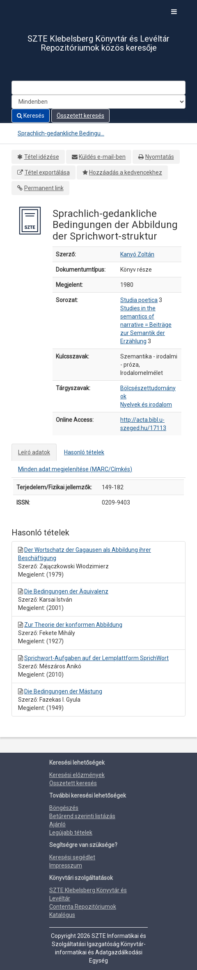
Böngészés (63, 808)
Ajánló (57, 824)
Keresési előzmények (77, 775)
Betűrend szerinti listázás (82, 816)
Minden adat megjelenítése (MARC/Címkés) (75, 469)
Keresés (30, 115)
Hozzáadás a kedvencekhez (125, 172)
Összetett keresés (80, 115)
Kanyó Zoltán (137, 254)
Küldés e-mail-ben (102, 157)
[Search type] (98, 102)
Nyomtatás (159, 157)
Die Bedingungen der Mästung (63, 691)
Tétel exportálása (47, 172)
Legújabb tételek (70, 832)
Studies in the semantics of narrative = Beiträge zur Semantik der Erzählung (146, 324)
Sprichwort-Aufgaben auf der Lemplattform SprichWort (96, 658)
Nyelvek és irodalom (146, 404)
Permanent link (44, 188)
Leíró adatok (34, 452)
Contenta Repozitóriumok (82, 906)
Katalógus (62, 915)
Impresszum (65, 865)
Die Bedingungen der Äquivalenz (66, 591)
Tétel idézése (41, 157)
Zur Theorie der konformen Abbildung (73, 624)
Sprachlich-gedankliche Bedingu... (61, 133)
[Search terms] (98, 88)
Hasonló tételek (84, 452)
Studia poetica (139, 300)
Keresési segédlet (72, 857)
